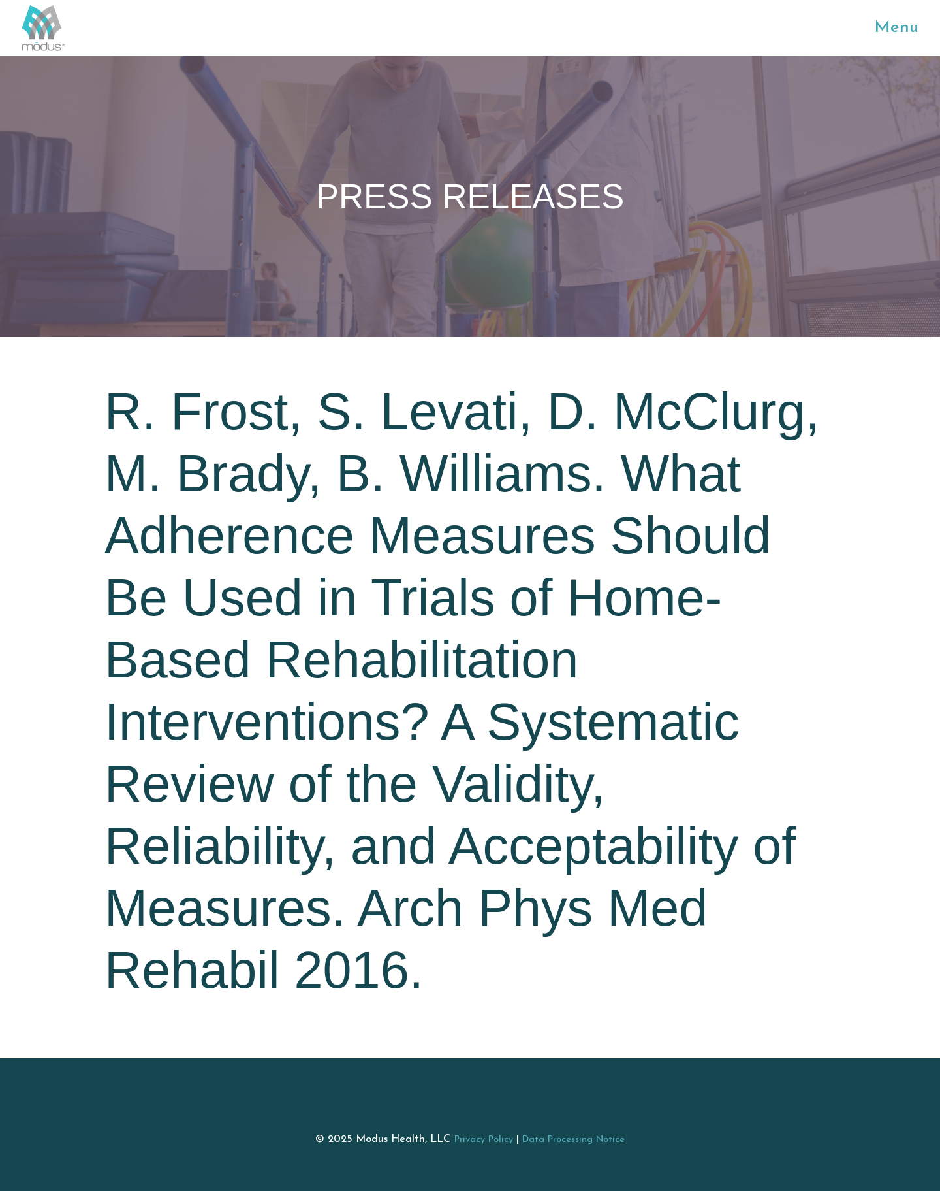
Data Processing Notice (573, 1140)
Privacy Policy (483, 1140)
